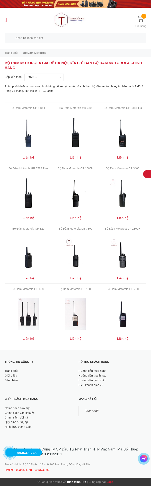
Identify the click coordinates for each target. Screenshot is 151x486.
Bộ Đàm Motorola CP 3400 (122, 168)
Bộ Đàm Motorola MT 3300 (75, 228)
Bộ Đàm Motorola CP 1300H (122, 228)
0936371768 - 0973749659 (33, 469)
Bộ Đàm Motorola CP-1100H (28, 107)
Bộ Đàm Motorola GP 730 (123, 289)
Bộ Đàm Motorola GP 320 (28, 228)
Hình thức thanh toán (18, 426)
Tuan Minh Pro (76, 481)
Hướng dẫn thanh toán (92, 375)
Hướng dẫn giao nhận (92, 380)
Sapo (110, 481)
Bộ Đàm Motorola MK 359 (75, 107)
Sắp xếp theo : (14, 76)
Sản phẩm (11, 380)
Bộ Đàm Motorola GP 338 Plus (122, 107)
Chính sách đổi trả (16, 417)
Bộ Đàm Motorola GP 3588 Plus (28, 168)
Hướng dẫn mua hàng (92, 370)
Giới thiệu (11, 375)
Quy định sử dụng (16, 422)
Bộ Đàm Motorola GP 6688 (28, 289)
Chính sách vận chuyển (20, 412)
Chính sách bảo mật (17, 408)
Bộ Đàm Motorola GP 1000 (75, 289)
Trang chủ (11, 370)
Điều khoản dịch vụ (90, 385)
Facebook (92, 411)
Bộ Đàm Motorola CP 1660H (75, 168)
